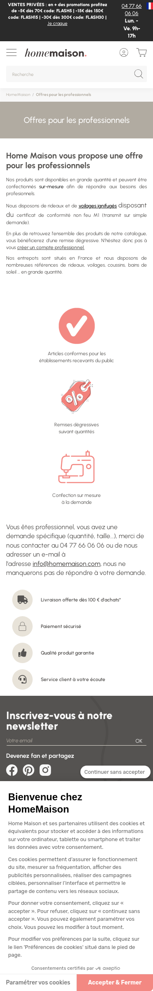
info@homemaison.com (66, 564)
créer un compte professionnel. (50, 247)
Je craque (57, 23)
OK (138, 741)
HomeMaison (18, 94)
